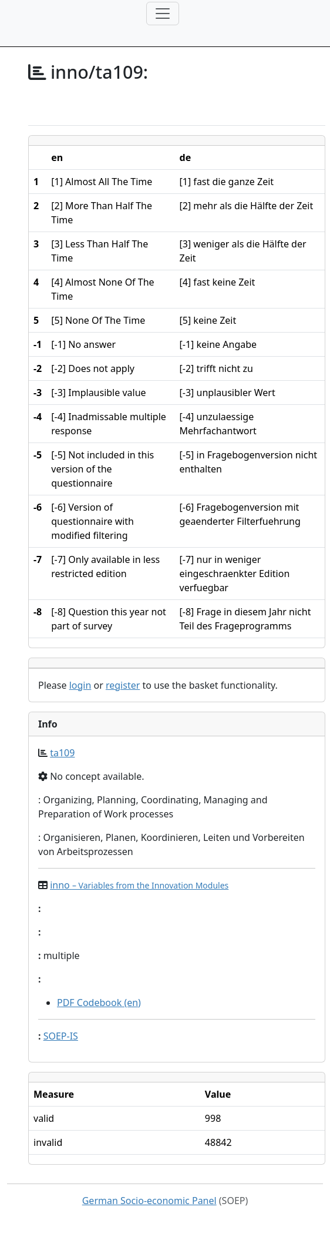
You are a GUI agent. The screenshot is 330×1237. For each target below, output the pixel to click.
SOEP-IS (60, 1036)
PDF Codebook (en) (99, 1002)
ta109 (62, 752)
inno (139, 885)
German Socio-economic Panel (149, 1200)
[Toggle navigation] (162, 13)
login (80, 685)
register (123, 685)
